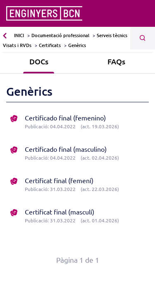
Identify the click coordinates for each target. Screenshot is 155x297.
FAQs (116, 61)
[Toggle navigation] (143, 13)
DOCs (38, 61)
